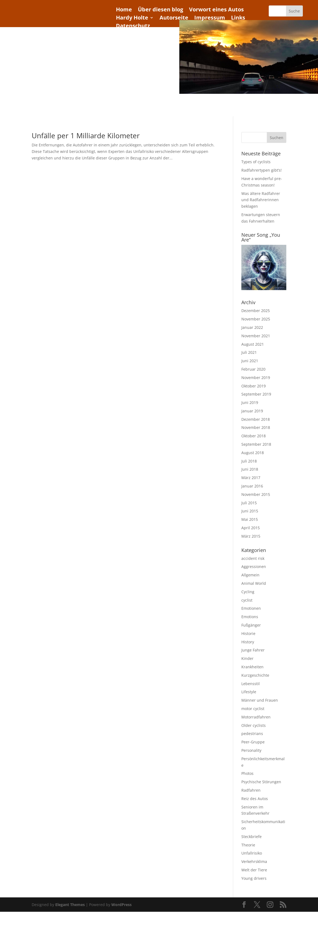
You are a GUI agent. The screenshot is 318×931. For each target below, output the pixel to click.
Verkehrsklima (254, 861)
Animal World (253, 583)
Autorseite (174, 18)
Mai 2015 (249, 519)
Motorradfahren (256, 717)
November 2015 (255, 494)
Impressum (209, 18)
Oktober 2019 (253, 386)
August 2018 (252, 452)
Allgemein (250, 574)
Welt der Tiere (254, 869)
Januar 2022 (252, 327)
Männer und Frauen (259, 700)
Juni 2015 (249, 510)
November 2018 (255, 427)
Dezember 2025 (255, 310)
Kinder (247, 658)
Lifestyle (248, 691)
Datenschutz (133, 26)
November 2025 (255, 319)
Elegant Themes (70, 904)
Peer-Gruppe (253, 741)
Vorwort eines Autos (216, 10)
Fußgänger (251, 625)
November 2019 (255, 377)
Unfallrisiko (251, 853)
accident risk (252, 558)
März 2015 (250, 536)
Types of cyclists (256, 161)
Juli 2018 (249, 461)
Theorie (248, 844)
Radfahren (251, 790)
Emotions (249, 616)
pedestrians (252, 733)
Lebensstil (250, 683)
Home (124, 10)
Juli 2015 (249, 502)
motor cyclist (252, 708)
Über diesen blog (160, 10)
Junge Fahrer (253, 650)
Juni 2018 (249, 469)
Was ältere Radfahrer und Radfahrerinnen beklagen (260, 200)
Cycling (247, 591)
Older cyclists (253, 725)
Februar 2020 (253, 369)
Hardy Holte (132, 18)
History (247, 641)
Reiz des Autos (254, 798)
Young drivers (254, 878)
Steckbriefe (251, 836)
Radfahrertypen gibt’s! (261, 170)
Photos (247, 773)
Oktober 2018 (253, 435)
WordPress (121, 904)
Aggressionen (253, 566)
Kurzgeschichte (255, 675)
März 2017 (250, 477)
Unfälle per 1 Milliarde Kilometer (86, 135)
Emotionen (251, 608)
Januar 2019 (252, 410)
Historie (248, 633)
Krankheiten (252, 666)
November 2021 (255, 335)
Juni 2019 (249, 402)
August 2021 (252, 344)
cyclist (246, 600)
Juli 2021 (249, 352)
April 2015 (250, 527)
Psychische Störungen (261, 781)
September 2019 (256, 394)
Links (238, 18)
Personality (251, 750)
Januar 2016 (252, 486)
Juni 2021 (249, 360)
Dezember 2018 (255, 419)
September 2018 (256, 444)
